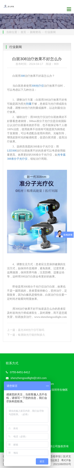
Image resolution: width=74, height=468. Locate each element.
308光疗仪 (38, 85)
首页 (23, 32)
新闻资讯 (35, 32)
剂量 (29, 103)
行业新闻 (50, 32)
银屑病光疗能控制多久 (31, 334)
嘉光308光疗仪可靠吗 (31, 329)
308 (23, 75)
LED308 (11, 150)
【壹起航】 (53, 460)
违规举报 (55, 456)
